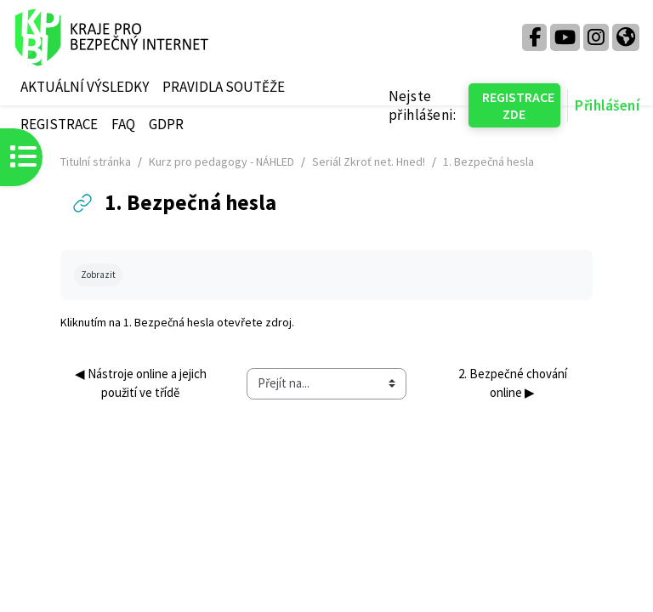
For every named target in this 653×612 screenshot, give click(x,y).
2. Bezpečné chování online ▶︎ (514, 383)
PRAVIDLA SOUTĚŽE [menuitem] (223, 86)
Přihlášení (607, 105)
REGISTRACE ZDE (518, 105)
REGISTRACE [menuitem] (59, 124)
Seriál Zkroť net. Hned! (368, 161)
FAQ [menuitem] (123, 124)
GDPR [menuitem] (166, 124)
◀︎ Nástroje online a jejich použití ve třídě (142, 383)
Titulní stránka (95, 161)
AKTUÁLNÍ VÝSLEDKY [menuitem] (84, 86)
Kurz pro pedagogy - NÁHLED (221, 161)
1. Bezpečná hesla (168, 322)
